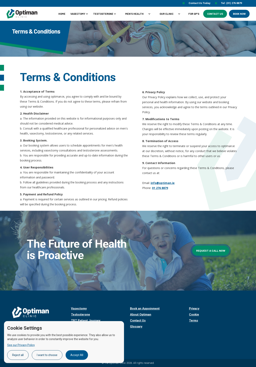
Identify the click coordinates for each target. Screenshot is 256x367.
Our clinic (166, 13)
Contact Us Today (200, 3)
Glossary (136, 326)
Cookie (194, 314)
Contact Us (215, 13)
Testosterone (80, 314)
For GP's (193, 13)
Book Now (239, 13)
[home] (26, 13)
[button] (80, 14)
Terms (193, 320)
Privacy (194, 308)
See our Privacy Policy (21, 345)
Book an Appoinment (145, 308)
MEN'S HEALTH (134, 13)
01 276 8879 (160, 188)
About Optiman (140, 314)
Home (61, 13)
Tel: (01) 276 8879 (231, 3)
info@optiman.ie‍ (163, 183)
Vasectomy (79, 308)
